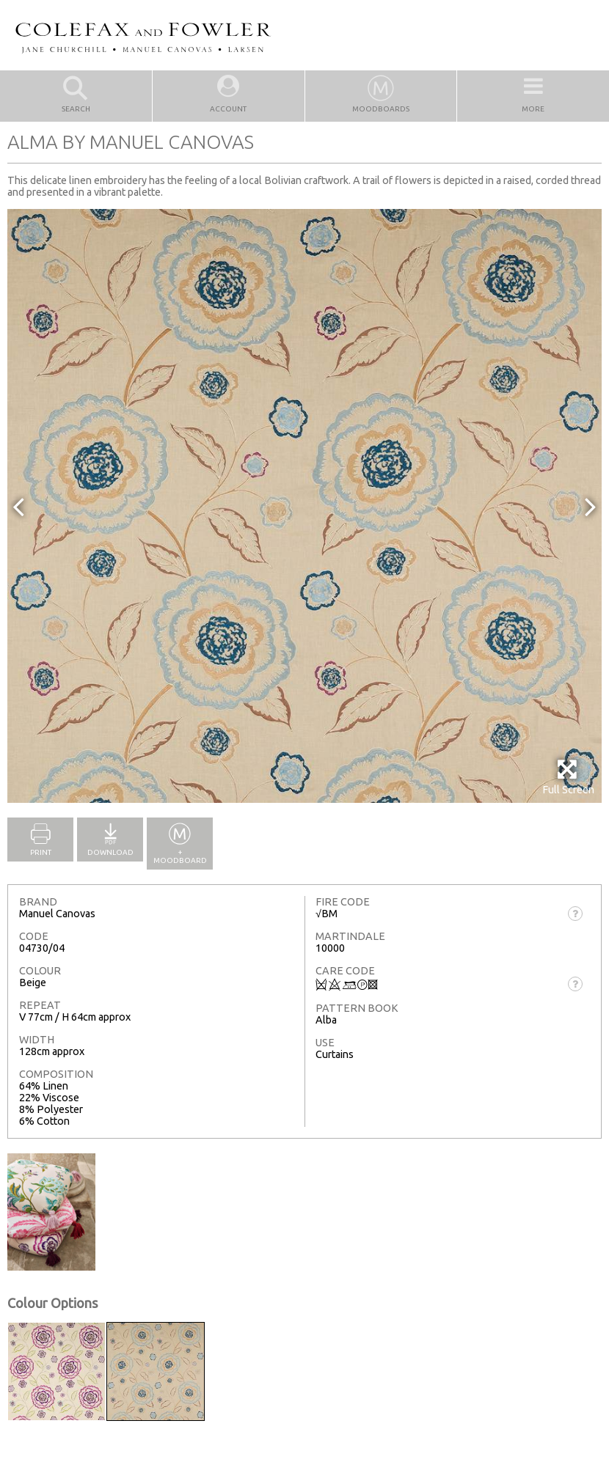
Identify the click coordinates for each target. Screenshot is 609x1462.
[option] (304, 506)
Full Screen (568, 777)
